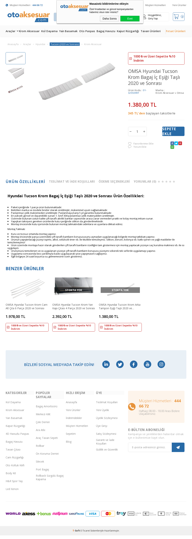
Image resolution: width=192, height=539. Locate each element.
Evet (130, 18)
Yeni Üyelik (102, 413)
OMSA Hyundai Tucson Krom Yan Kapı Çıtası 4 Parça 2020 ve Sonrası (71, 306)
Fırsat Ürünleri (175, 31)
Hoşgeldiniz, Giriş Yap (152, 16)
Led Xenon (12, 492)
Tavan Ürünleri (151, 31)
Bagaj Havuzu (106, 31)
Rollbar (40, 449)
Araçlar (10, 31)
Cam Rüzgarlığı (15, 461)
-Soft (77, 534)
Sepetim (71, 437)
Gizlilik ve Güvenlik (107, 453)
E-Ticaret (85, 534)
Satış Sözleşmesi (106, 437)
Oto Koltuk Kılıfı (15, 469)
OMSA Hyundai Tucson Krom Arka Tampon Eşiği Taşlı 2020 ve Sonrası (118, 306)
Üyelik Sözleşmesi (107, 421)
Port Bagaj (42, 473)
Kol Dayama (49, 31)
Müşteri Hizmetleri (155, 5)
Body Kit (11, 477)
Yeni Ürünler (179, 5)
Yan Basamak (68, 31)
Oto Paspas (87, 31)
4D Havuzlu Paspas (17, 437)
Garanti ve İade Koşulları (105, 445)
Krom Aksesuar (29, 31)
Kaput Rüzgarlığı (128, 31)
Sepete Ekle (169, 131)
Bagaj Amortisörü (46, 410)
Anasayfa (71, 405)
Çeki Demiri (43, 425)
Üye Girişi (101, 429)
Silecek (40, 465)
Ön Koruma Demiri (47, 457)
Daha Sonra (110, 18)
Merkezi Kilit (43, 418)
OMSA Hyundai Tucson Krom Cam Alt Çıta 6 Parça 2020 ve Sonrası (26, 306)
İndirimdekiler (74, 421)
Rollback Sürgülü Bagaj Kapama (50, 481)
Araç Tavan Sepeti (47, 441)
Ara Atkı (40, 433)
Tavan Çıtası (13, 453)
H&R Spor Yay (14, 484)
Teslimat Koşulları (107, 405)
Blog (68, 445)
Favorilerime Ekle (141, 143)
